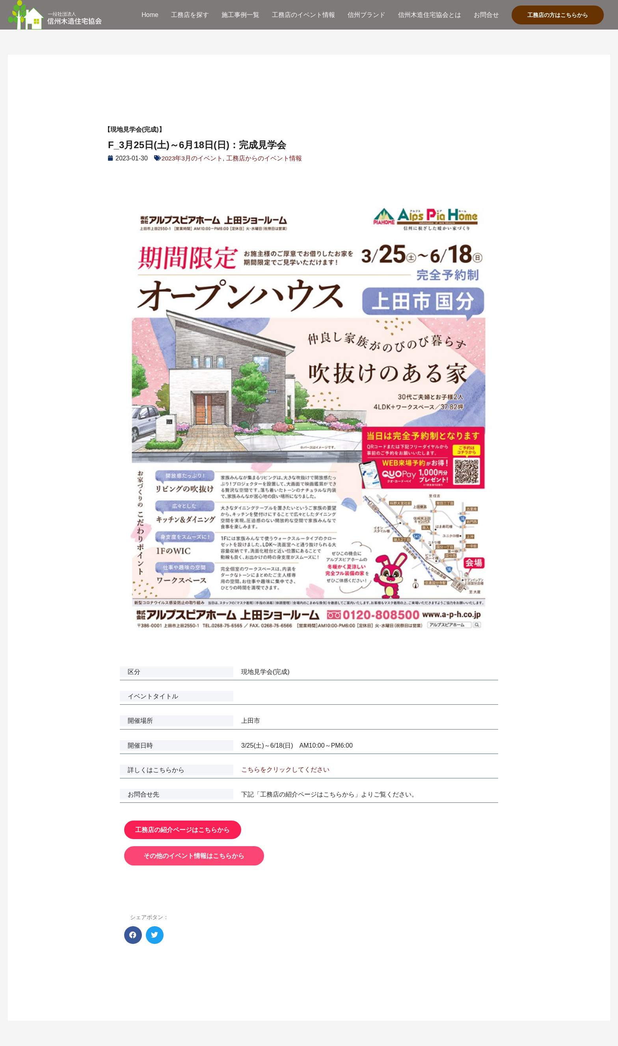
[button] (133, 935)
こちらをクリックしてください (285, 769)
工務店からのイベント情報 (264, 158)
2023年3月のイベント (192, 158)
